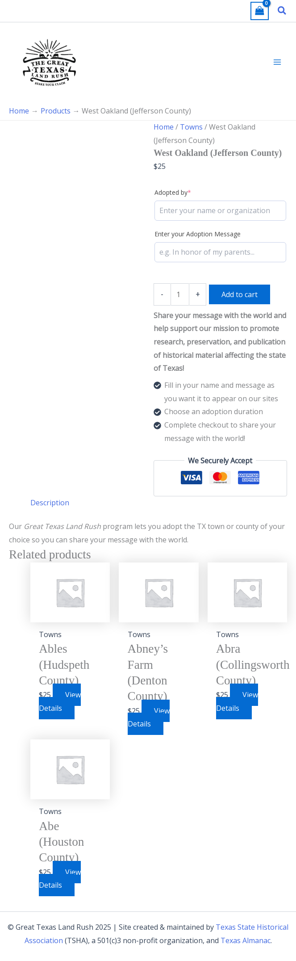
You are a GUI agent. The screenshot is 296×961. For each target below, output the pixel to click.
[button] (282, 11)
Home (164, 127)
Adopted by (172, 192)
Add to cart (239, 294)
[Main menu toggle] (277, 62)
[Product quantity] (180, 294)
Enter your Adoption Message (197, 234)
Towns (191, 127)
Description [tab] (49, 503)
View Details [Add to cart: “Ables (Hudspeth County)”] (60, 701)
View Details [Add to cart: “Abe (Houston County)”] (60, 878)
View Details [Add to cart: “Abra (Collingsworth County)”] (237, 701)
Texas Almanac (246, 940)
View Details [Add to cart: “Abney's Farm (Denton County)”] (149, 717)
